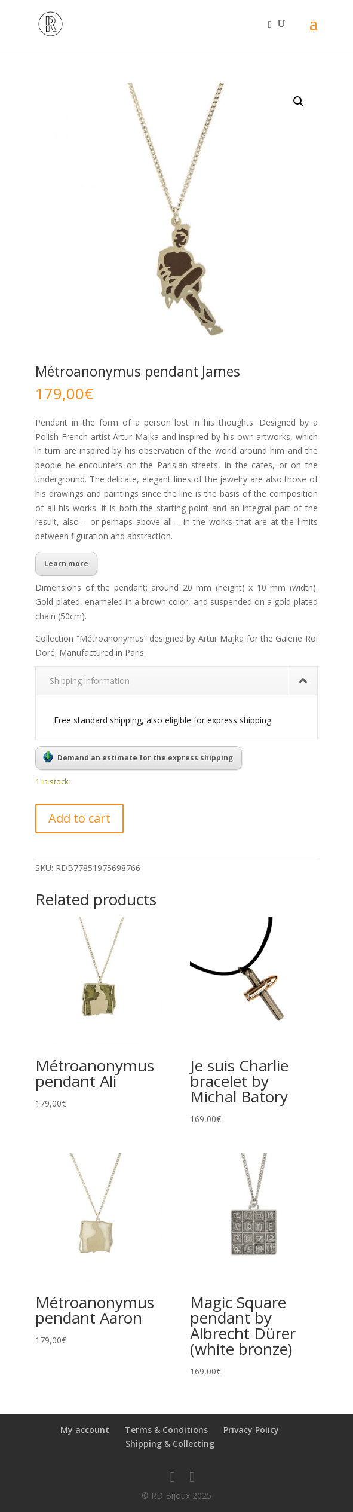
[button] (298, 101)
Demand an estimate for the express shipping (138, 757)
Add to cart (79, 818)
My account (84, 1429)
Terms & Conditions (166, 1429)
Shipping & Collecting (169, 1443)
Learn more (66, 563)
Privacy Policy (251, 1429)
